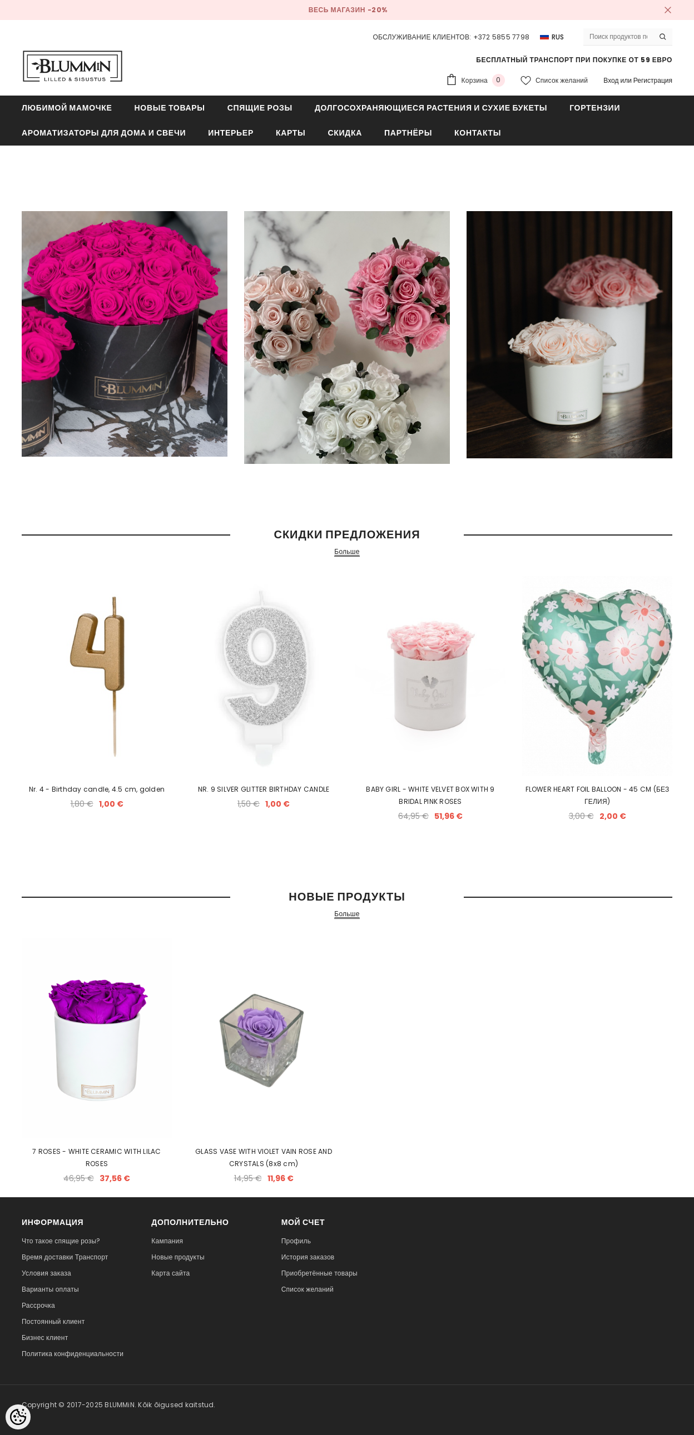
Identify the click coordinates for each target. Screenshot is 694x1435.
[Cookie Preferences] (18, 1416)
